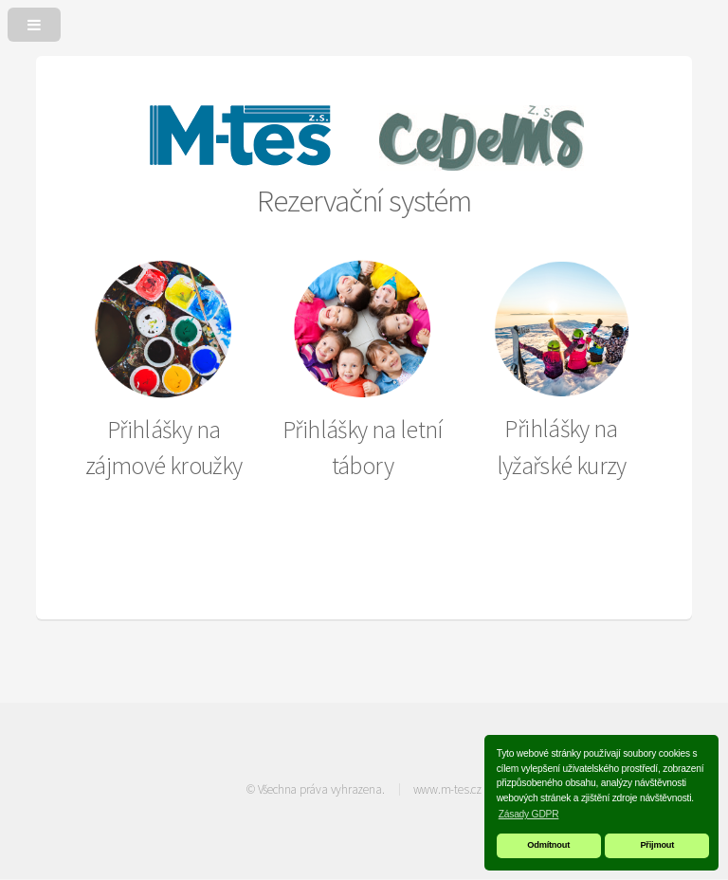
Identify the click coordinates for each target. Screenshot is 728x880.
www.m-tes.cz (447, 789)
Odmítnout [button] (548, 845)
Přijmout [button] (657, 845)
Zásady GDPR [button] (529, 814)
